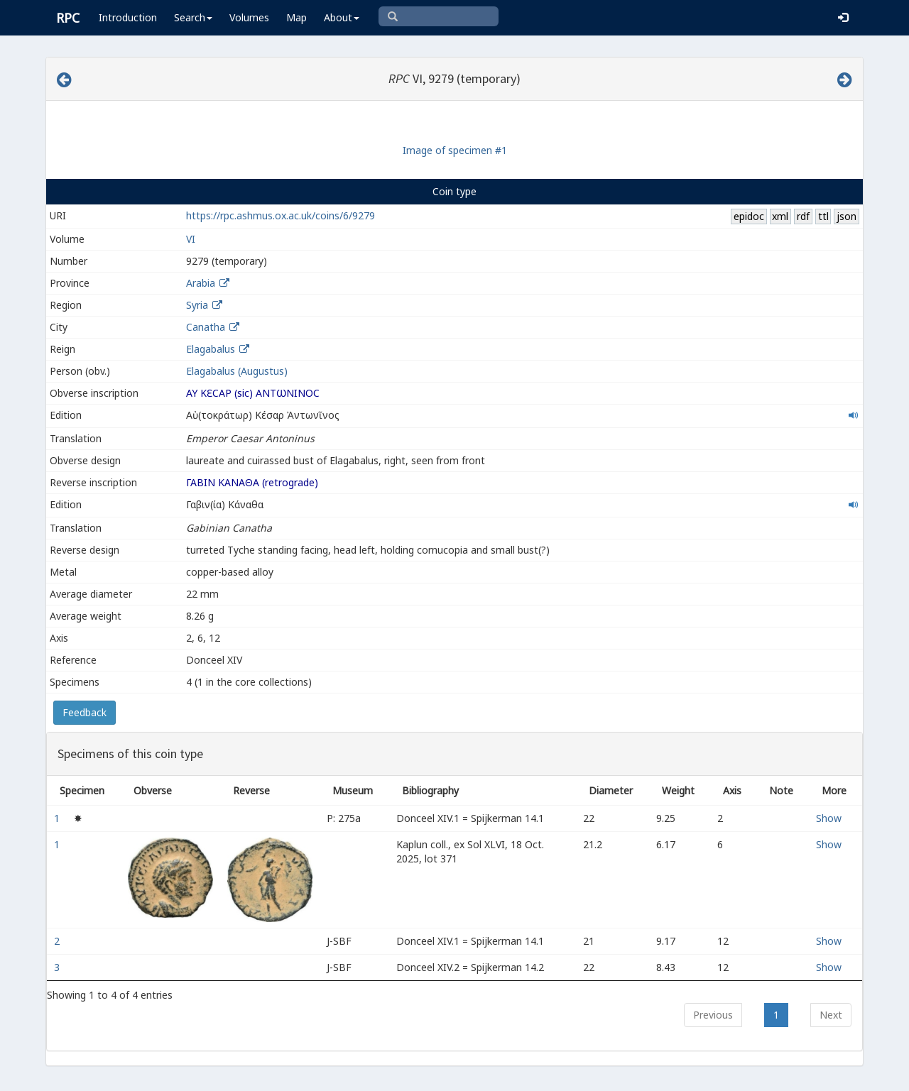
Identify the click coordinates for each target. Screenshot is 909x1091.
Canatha (205, 327)
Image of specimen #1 (455, 150)
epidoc (749, 216)
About (341, 17)
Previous (713, 1014)
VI (190, 239)
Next (831, 1014)
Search (193, 17)
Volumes (249, 17)
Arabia (200, 283)
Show (829, 818)
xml (780, 216)
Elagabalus (210, 349)
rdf (803, 216)
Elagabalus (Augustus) (237, 371)
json (846, 216)
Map (296, 17)
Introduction (128, 17)
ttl (823, 216)
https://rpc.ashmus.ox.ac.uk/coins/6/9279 (280, 215)
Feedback (84, 712)
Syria (197, 305)
